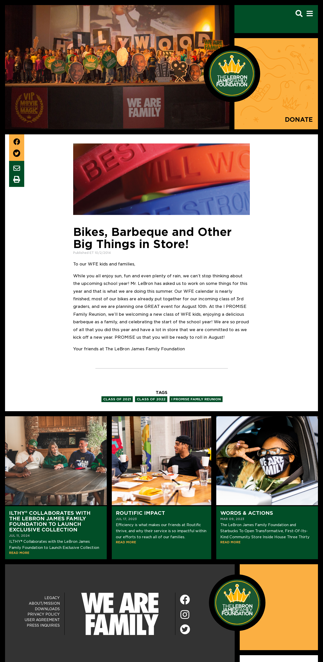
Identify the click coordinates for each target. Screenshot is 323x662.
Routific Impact (140, 513)
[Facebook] (185, 600)
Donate (299, 119)
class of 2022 (151, 399)
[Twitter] (185, 628)
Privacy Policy (44, 614)
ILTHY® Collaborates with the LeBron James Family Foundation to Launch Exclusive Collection (50, 521)
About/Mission (44, 603)
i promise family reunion (196, 399)
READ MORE (19, 553)
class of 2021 (117, 399)
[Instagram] (185, 614)
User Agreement (42, 620)
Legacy (52, 598)
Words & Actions (246, 513)
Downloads (47, 609)
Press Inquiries (43, 625)
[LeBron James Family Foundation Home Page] (237, 602)
